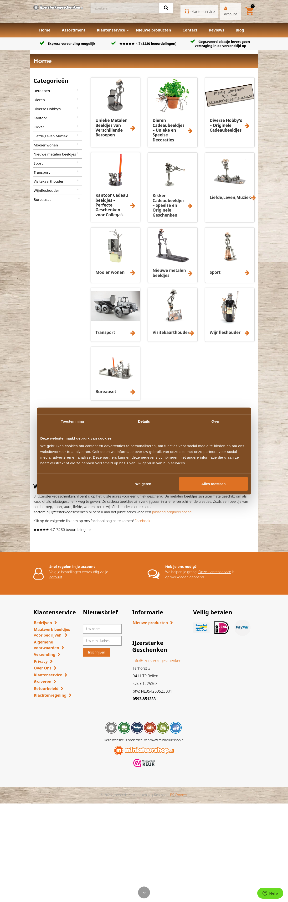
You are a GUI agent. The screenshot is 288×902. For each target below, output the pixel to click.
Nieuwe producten (153, 30)
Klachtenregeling (50, 695)
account (55, 577)
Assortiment (73, 30)
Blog (240, 30)
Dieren (39, 99)
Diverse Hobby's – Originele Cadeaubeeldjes (226, 125)
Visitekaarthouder (49, 181)
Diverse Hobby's (47, 108)
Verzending (44, 654)
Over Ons (42, 668)
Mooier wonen (46, 145)
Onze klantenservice (214, 571)
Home (44, 30)
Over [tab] (215, 421)
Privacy (41, 661)
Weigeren (143, 484)
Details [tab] (144, 421)
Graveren (42, 681)
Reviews (216, 30)
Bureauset (42, 199)
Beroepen (42, 90)
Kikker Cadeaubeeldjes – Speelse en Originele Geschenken (169, 208)
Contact (189, 30)
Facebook (142, 520)
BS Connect (178, 795)
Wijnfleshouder (46, 190)
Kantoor (40, 117)
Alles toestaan (213, 484)
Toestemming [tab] (72, 421)
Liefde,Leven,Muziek (51, 136)
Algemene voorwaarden (46, 644)
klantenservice (203, 11)
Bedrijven (43, 622)
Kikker (39, 126)
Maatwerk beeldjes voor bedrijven (52, 632)
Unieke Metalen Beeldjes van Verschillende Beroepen (112, 128)
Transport (42, 172)
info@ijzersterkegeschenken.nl (159, 660)
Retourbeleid (46, 688)
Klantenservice (111, 30)
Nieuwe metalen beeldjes (55, 154)
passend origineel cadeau (172, 511)
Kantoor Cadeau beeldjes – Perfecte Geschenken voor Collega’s (112, 205)
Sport (38, 163)
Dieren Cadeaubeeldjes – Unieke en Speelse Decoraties (169, 130)
